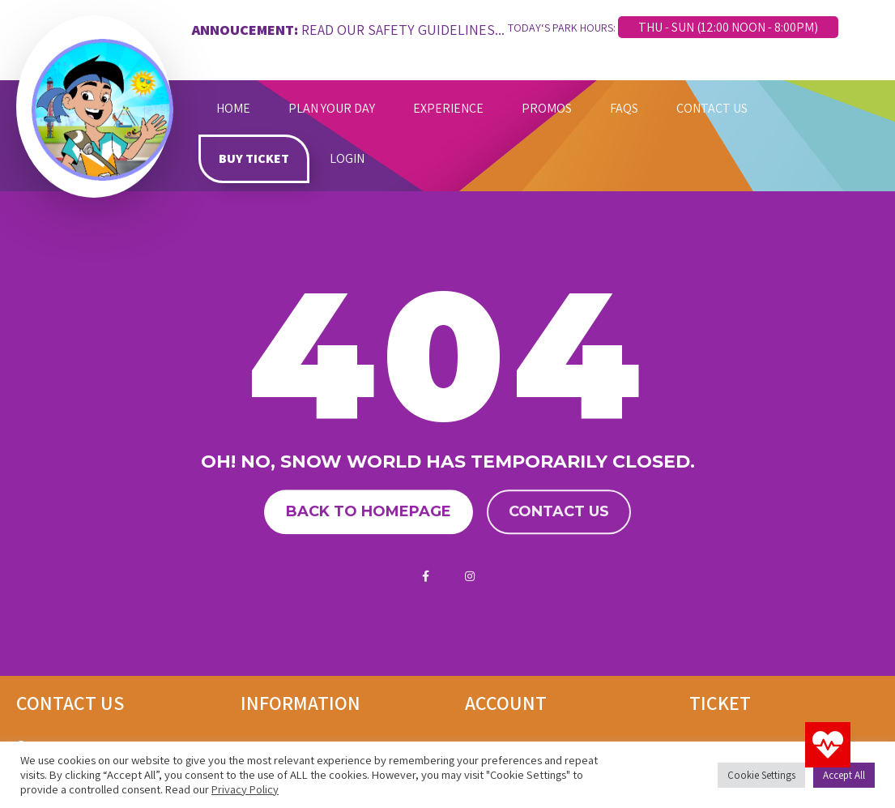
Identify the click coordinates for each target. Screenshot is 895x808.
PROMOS (547, 108)
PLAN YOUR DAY (331, 108)
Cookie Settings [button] (761, 775)
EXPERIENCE (448, 108)
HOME (233, 108)
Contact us (559, 512)
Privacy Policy (245, 789)
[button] (827, 744)
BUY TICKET (254, 158)
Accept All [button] (844, 775)
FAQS (624, 108)
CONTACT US (712, 108)
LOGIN (347, 158)
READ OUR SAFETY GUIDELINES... (403, 29)
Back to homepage (368, 512)
